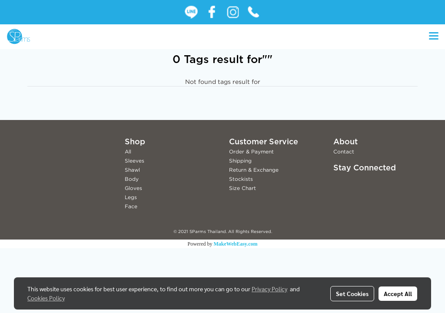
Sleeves (134, 160)
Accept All (398, 293)
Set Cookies (352, 293)
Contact (343, 151)
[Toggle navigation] (433, 36)
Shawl (132, 170)
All (128, 151)
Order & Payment (251, 151)
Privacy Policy (269, 289)
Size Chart (242, 188)
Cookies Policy (46, 298)
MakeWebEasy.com (236, 244)
